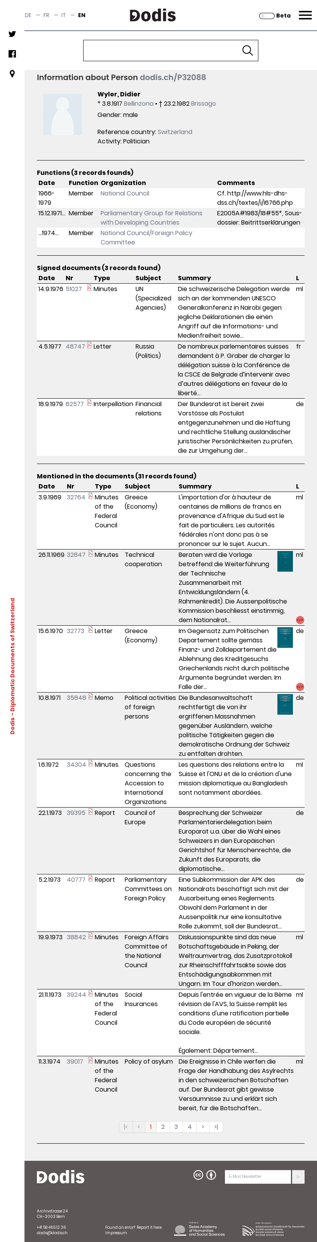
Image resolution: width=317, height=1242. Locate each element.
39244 (76, 994)
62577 (75, 403)
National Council (125, 193)
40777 (76, 879)
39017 (75, 1061)
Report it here (149, 1227)
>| (216, 1126)
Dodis (12, 725)
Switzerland (175, 131)
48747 (75, 346)
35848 (76, 697)
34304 (76, 764)
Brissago (203, 103)
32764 (76, 497)
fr (46, 15)
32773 (75, 630)
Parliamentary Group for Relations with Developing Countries (151, 218)
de (28, 15)
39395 (76, 812)
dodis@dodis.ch (52, 1233)
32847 (76, 554)
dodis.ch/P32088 (173, 77)
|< (126, 1126)
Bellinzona (138, 103)
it (63, 15)
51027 (74, 288)
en (81, 15)
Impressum (116, 1233)
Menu (304, 10)
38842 (76, 937)
